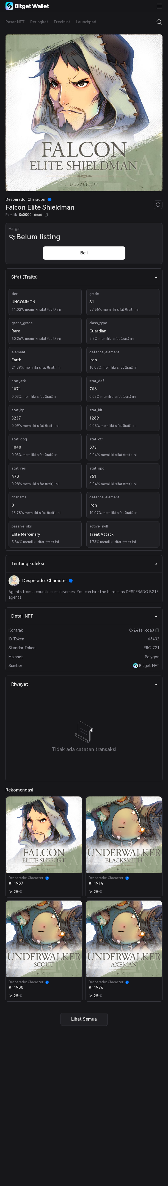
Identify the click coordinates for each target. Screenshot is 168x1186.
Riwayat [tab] (84, 684)
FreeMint (62, 22)
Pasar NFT (15, 22)
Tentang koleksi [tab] (84, 563)
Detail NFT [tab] (84, 616)
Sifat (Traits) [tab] (84, 277)
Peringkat (39, 22)
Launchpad (86, 22)
